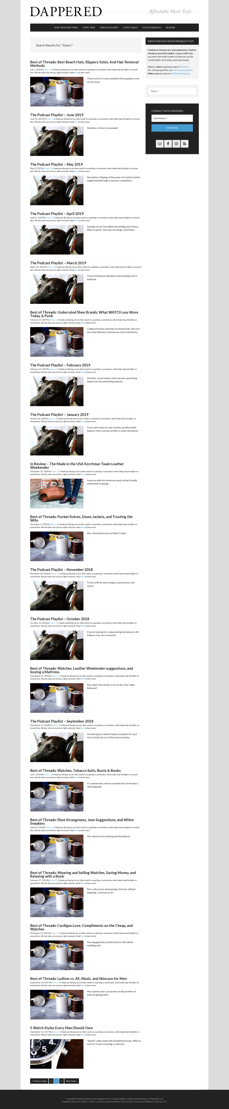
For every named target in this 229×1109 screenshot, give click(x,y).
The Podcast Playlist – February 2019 (60, 364)
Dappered (114, 11)
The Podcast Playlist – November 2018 (61, 568)
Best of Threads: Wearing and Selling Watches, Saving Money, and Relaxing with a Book (83, 873)
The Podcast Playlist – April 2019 (57, 212)
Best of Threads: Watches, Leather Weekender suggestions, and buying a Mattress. (81, 669)
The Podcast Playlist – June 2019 (56, 113)
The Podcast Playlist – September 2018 (61, 720)
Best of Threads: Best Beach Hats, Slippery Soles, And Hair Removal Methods (84, 62)
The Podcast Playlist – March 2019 (58, 261)
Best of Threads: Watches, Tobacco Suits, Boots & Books (75, 769)
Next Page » (71, 1079)
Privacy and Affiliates (144, 1100)
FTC (165, 1100)
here (76, 71)
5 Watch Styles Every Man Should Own (61, 1026)
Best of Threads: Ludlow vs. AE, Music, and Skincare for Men (78, 977)
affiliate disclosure (180, 72)
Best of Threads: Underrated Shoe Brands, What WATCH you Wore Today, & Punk (84, 313)
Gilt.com (158, 1100)
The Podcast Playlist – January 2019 (59, 413)
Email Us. (185, 65)
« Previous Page (39, 1079)
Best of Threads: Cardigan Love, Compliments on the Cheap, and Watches (81, 926)
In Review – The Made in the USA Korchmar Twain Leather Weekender (77, 464)
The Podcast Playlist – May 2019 (56, 163)
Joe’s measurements (183, 68)
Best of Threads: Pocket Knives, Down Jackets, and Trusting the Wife (81, 517)
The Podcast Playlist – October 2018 (59, 617)
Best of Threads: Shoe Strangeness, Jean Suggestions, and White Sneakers (82, 820)
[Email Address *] (172, 117)
